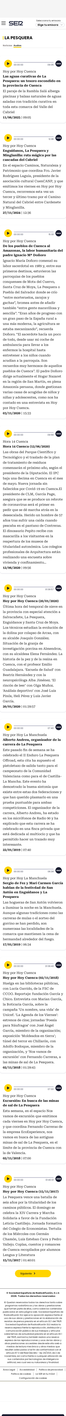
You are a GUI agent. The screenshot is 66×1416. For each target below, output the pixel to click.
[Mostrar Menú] (3, 23)
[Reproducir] (8, 63)
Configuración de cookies (33, 1378)
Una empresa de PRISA (33, 1389)
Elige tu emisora (48, 25)
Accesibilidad (27, 1369)
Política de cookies (21, 1374)
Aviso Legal (9, 1369)
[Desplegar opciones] (58, 63)
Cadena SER (16, 23)
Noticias (7, 45)
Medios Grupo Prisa (33, 1397)
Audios (17, 45)
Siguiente (26, 1273)
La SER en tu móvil (45, 1374)
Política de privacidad (51, 1369)
